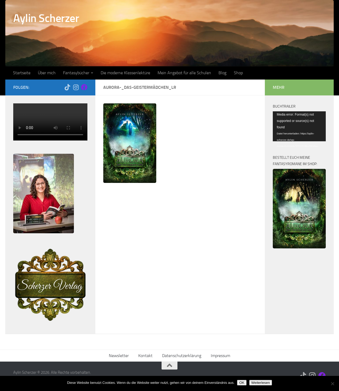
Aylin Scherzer (46, 18)
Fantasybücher (76, 72)
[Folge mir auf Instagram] (76, 87)
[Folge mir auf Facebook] (84, 87)
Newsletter (119, 355)
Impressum (220, 355)
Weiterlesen (260, 383)
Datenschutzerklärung (181, 355)
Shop (238, 72)
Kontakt (145, 355)
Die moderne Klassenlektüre (125, 72)
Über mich (47, 72)
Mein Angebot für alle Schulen (184, 72)
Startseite (21, 72)
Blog (222, 72)
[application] (299, 126)
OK (241, 383)
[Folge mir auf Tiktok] (67, 87)
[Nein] (332, 383)
